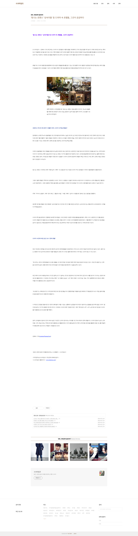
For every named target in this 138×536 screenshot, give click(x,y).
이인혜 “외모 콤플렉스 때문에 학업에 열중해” (44, 426)
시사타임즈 (20, 3)
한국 (79, 513)
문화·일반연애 (42, 415)
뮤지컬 (82, 510)
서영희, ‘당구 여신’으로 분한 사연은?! (42, 424)
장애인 (45, 513)
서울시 (67, 516)
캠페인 (61, 516)
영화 (64, 508)
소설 (57, 513)
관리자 (75, 533)
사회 (114, 3)
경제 (108, 3)
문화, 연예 (36, 415)
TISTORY (69, 533)
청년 (79, 508)
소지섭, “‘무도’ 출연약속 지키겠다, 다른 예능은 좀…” (46, 418)
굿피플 (74, 513)
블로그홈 (96, 3)
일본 (90, 508)
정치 (102, 3)
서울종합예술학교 (48, 516)
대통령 (87, 510)
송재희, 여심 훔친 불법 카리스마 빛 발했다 (44, 420)
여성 (56, 516)
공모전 (45, 510)
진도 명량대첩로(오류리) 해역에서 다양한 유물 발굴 (46, 422)
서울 (74, 508)
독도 (69, 508)
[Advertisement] (69, 386)
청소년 (62, 513)
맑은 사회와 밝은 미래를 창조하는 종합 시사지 (45, 474)
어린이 (51, 513)
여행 (93, 510)
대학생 (88, 513)
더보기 (44, 518)
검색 (120, 509)
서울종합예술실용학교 (55, 508)
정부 (77, 510)
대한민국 (59, 510)
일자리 (68, 513)
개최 (65, 510)
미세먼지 (52, 510)
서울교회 (71, 510)
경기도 (45, 508)
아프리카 (84, 508)
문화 (119, 3)
